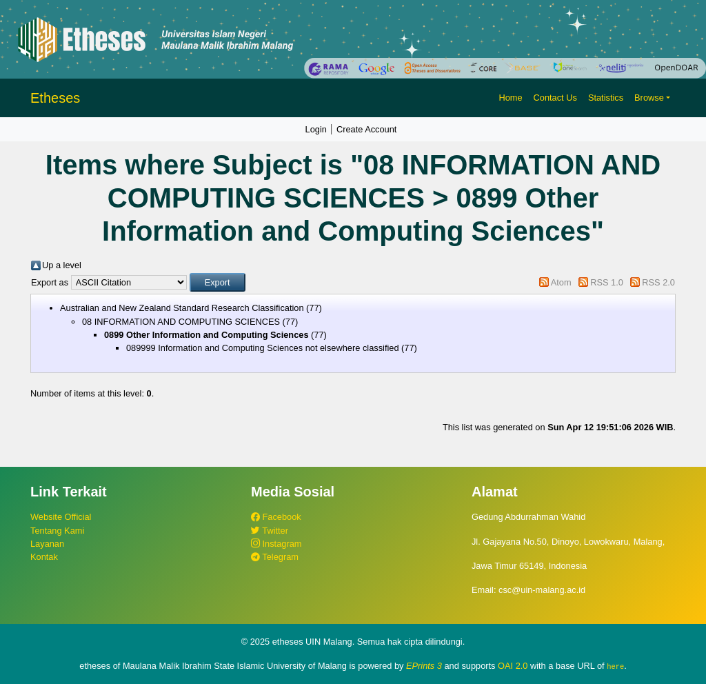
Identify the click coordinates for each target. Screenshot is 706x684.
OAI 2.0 (512, 666)
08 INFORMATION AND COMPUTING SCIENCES (181, 321)
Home (510, 97)
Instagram (276, 544)
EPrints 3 (424, 666)
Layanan (47, 544)
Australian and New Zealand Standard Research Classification (182, 308)
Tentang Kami (57, 530)
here (615, 666)
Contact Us (555, 97)
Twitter (269, 530)
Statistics (605, 97)
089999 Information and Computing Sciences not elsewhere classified (262, 348)
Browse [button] (649, 97)
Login (316, 129)
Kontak (44, 557)
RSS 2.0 (658, 282)
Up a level (61, 265)
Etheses (55, 97)
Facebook (276, 517)
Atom (561, 282)
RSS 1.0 (606, 282)
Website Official (60, 517)
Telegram (275, 557)
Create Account (366, 129)
